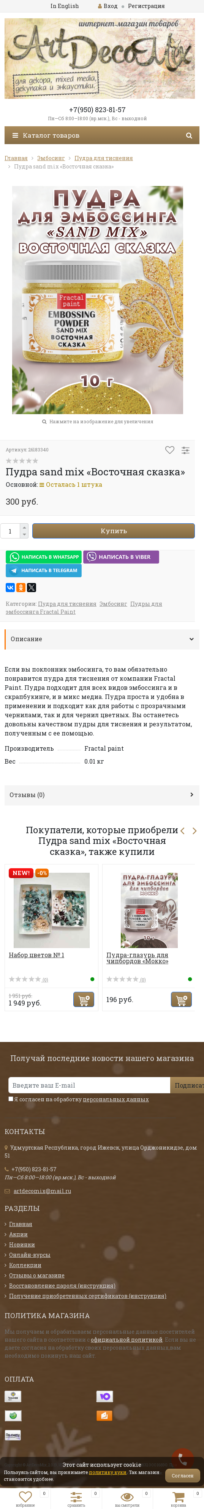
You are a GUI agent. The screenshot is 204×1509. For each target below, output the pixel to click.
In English (65, 6)
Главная (20, 1224)
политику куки (108, 1472)
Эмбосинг (113, 603)
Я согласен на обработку (78, 1099)
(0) (28, 980)
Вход (108, 6)
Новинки (22, 1244)
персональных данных (116, 1099)
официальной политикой (127, 1339)
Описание (26, 639)
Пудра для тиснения (67, 603)
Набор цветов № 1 (36, 955)
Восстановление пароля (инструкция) (62, 1285)
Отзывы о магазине (37, 1275)
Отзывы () (26, 795)
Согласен (183, 1475)
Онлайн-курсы (30, 1254)
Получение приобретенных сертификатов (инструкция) (87, 1295)
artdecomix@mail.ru (42, 1190)
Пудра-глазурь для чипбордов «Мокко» (137, 958)
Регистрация (146, 6)
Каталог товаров (46, 135)
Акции (18, 1234)
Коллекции (25, 1265)
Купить (114, 530)
